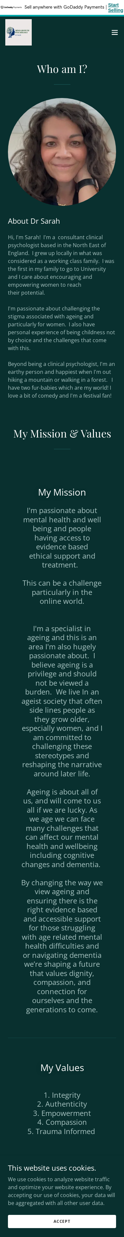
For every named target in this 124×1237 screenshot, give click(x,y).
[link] (18, 32)
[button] (114, 32)
